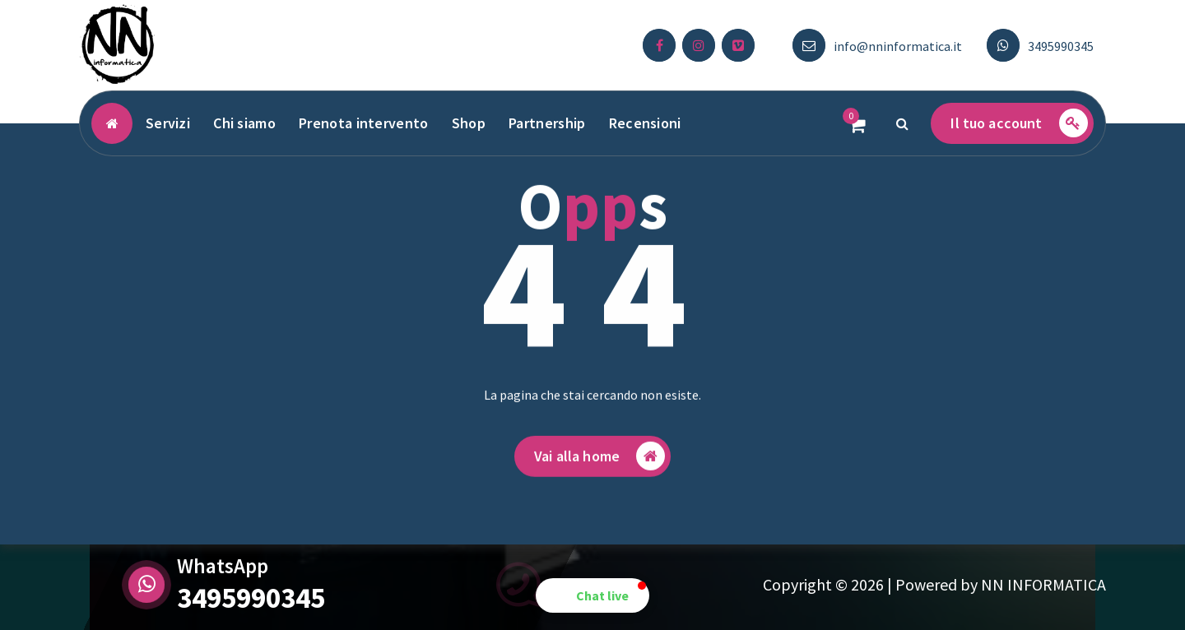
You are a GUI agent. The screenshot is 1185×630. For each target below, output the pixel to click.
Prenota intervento (363, 122)
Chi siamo (244, 122)
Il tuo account (1018, 123)
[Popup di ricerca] (901, 123)
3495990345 (1061, 46)
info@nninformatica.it (898, 46)
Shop (469, 122)
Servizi (168, 122)
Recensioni (645, 122)
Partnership (547, 122)
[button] (592, 595)
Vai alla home (599, 463)
